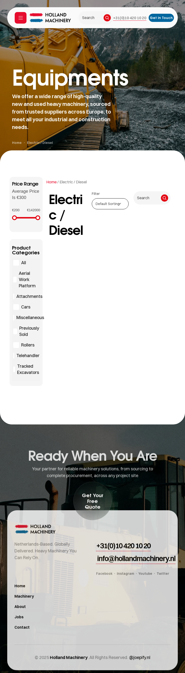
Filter (96, 194)
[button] (129, 18)
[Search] (107, 17)
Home (51, 181)
